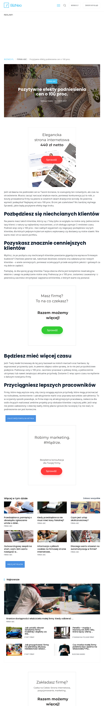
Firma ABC (52, 81)
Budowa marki (78, 654)
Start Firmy (29, 637)
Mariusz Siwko (47, 101)
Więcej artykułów (15, 564)
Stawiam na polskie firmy (83, 637)
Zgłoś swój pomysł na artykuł (20, 418)
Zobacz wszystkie (91, 498)
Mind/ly (75, 5)
